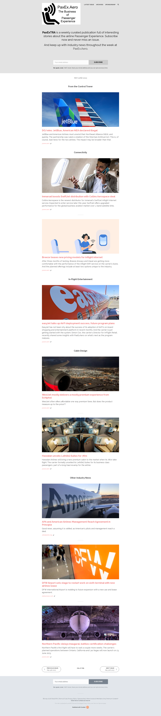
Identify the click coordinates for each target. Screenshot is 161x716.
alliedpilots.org (47, 535)
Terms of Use (63, 698)
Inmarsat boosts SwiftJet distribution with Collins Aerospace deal (78, 196)
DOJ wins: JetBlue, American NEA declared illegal (70, 130)
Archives (99, 4)
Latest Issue (89, 4)
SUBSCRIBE (98, 62)
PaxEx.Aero (80, 48)
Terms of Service (98, 703)
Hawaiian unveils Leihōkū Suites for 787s (64, 455)
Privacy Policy (72, 698)
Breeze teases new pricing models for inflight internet (72, 257)
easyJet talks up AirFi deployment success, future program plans (78, 323)
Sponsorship (110, 4)
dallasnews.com (47, 596)
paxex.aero (45, 143)
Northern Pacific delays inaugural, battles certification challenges (79, 643)
